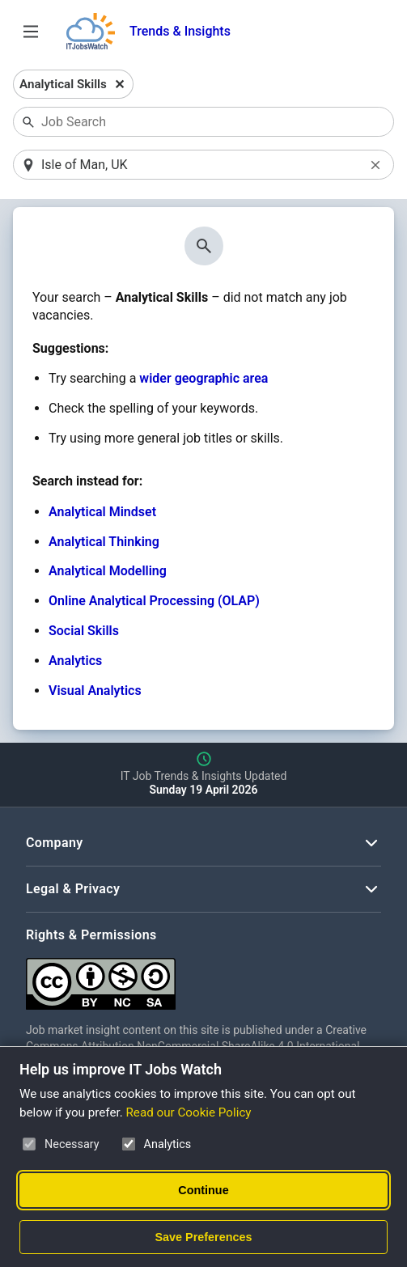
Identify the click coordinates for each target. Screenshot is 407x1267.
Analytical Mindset (102, 511)
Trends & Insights (180, 31)
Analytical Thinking (104, 541)
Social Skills (84, 630)
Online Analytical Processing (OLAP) (154, 600)
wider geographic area (203, 378)
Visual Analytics (95, 690)
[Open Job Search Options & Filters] (31, 31)
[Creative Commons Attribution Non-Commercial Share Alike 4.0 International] (203, 978)
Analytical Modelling (108, 570)
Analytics (75, 660)
